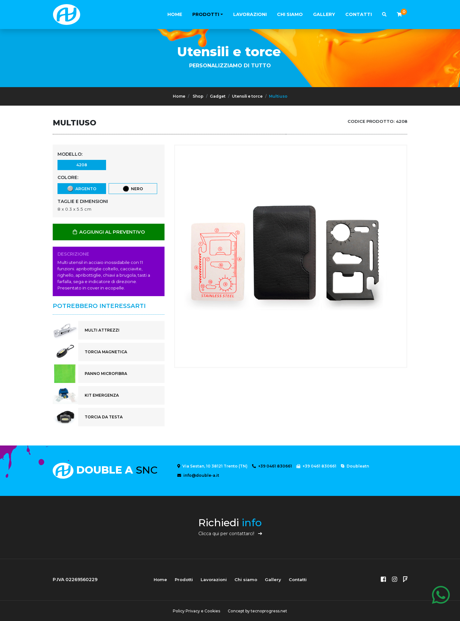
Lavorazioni (250, 14)
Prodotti (205, 14)
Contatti (358, 14)
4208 (81, 164)
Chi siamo (290, 14)
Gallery (324, 14)
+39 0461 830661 (272, 466)
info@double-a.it (198, 475)
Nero (132, 188)
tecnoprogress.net (269, 611)
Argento (81, 188)
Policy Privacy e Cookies (196, 611)
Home (174, 14)
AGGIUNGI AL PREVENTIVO (108, 232)
